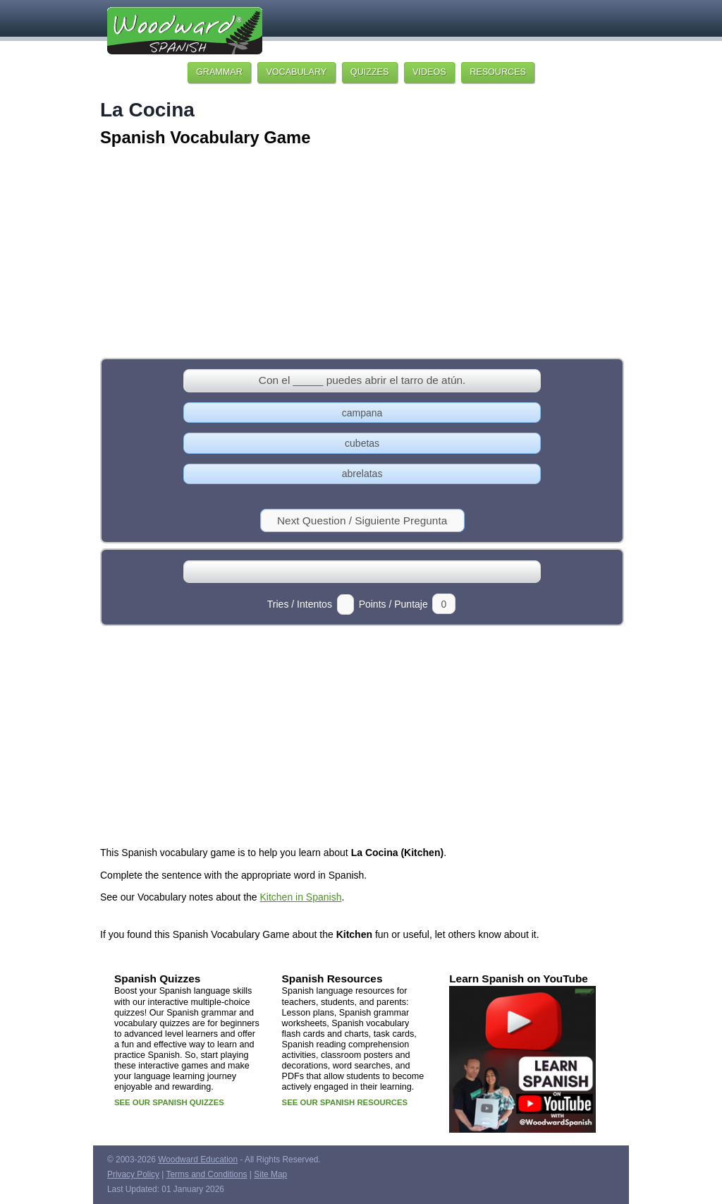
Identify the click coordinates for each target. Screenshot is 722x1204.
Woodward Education (198, 1159)
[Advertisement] (361, 254)
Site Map (270, 1174)
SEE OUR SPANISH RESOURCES (345, 1102)
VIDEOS (429, 72)
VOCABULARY (296, 72)
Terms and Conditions (206, 1174)
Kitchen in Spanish (301, 897)
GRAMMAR (219, 72)
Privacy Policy (133, 1174)
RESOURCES (498, 72)
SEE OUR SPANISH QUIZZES (169, 1102)
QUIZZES (369, 72)
